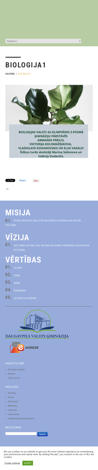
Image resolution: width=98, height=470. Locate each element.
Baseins (12, 374)
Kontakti (12, 393)
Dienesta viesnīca (16, 369)
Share (22, 180)
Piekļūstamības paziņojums (21, 418)
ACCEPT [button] (27, 463)
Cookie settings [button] (12, 463)
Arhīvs (11, 397)
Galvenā (10, 74)
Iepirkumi (12, 410)
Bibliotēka (12, 406)
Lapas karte (13, 414)
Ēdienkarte (13, 401)
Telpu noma (13, 378)
